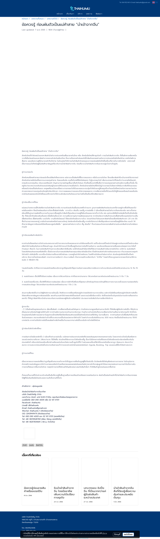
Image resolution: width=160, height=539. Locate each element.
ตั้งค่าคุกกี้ (117, 534)
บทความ (89, 14)
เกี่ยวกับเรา (70, 14)
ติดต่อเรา (99, 14)
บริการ (80, 14)
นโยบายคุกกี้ (40, 535)
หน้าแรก (60, 14)
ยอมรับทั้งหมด (128, 534)
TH (155, 2)
